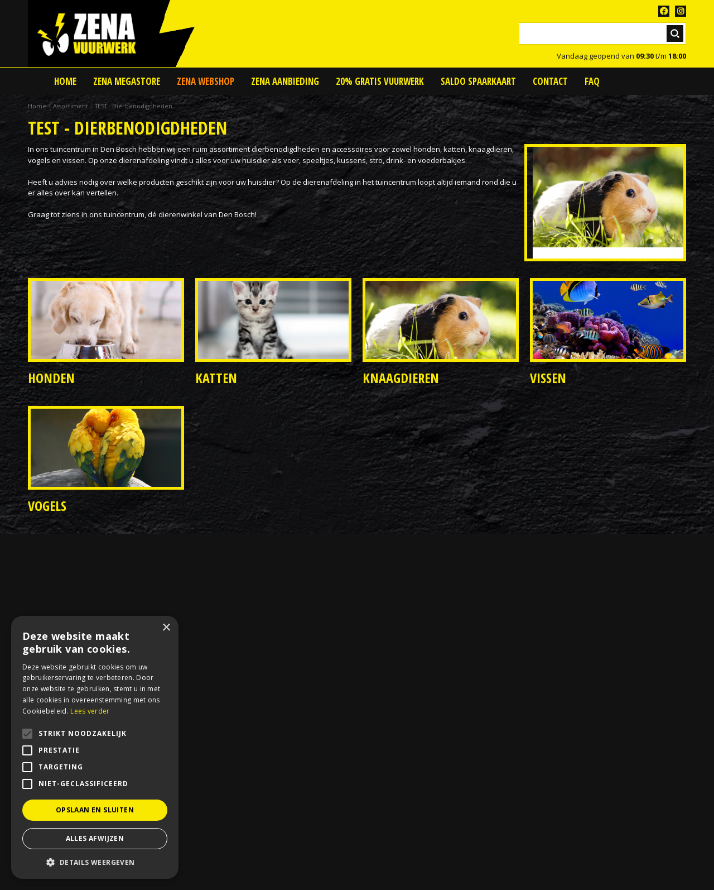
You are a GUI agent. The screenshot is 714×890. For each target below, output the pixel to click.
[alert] (94, 747)
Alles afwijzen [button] (95, 838)
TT (680, 11)
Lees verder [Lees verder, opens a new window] (89, 711)
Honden (51, 378)
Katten (216, 378)
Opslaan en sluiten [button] (95, 810)
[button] (94, 862)
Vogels (47, 505)
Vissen (548, 378)
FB (663, 11)
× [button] (166, 628)
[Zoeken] (602, 33)
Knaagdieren (401, 378)
